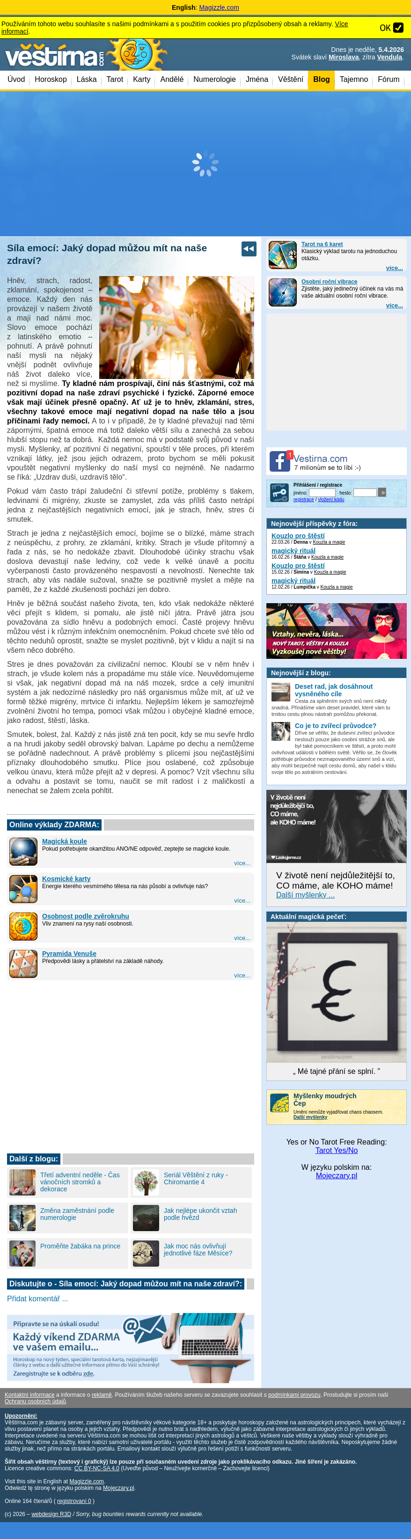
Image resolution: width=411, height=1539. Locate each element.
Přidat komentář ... (37, 1299)
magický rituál (294, 550)
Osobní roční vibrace (329, 281)
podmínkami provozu (294, 1395)
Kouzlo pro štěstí (298, 536)
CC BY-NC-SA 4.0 (96, 1468)
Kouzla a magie (329, 542)
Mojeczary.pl (337, 1176)
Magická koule (64, 841)
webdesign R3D (51, 1514)
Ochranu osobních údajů (35, 1401)
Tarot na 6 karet (322, 244)
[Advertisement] (205, 163)
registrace (304, 499)
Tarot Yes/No (337, 1150)
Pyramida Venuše (69, 953)
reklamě (102, 1395)
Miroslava (344, 57)
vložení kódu (331, 499)
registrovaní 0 (74, 1501)
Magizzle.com (219, 7)
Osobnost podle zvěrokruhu (85, 916)
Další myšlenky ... (305, 895)
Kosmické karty (66, 879)
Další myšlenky (310, 1117)
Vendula (389, 57)
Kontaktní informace (30, 1395)
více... (394, 267)
